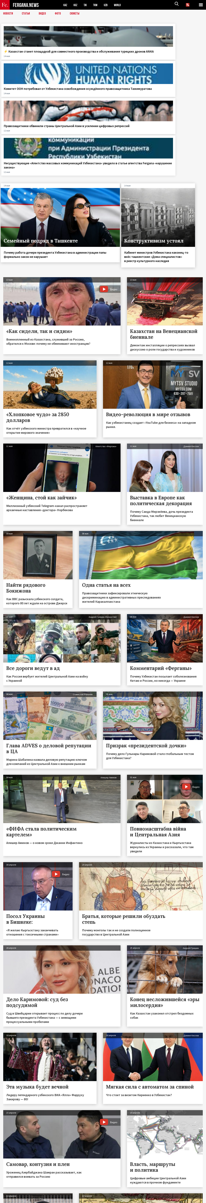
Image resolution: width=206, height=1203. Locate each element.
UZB (108, 5)
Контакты (11, 1193)
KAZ (65, 5)
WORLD (120, 5)
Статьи (26, 13)
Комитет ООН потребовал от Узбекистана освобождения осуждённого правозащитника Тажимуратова (75, 61)
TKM (97, 5)
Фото (59, 13)
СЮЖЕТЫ (76, 13)
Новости (8, 13)
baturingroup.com (127, 1199)
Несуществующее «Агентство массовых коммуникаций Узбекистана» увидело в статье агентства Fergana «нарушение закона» (179, 61)
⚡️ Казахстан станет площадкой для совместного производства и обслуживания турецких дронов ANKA (24, 61)
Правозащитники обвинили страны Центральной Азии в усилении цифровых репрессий (128, 57)
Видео (43, 13)
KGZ (76, 5)
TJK (86, 5)
